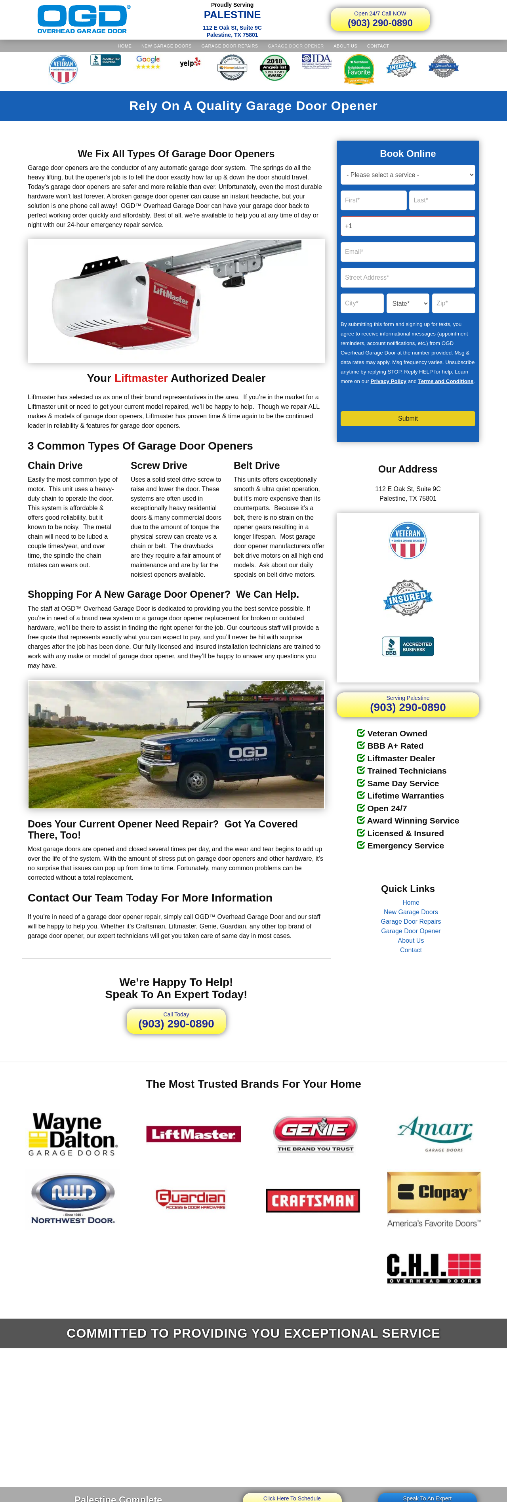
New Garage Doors (166, 46)
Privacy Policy (388, 381)
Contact (378, 46)
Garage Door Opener (296, 46)
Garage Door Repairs (230, 46)
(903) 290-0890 (380, 19)
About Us (345, 46)
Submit (408, 418)
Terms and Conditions (446, 381)
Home (125, 46)
